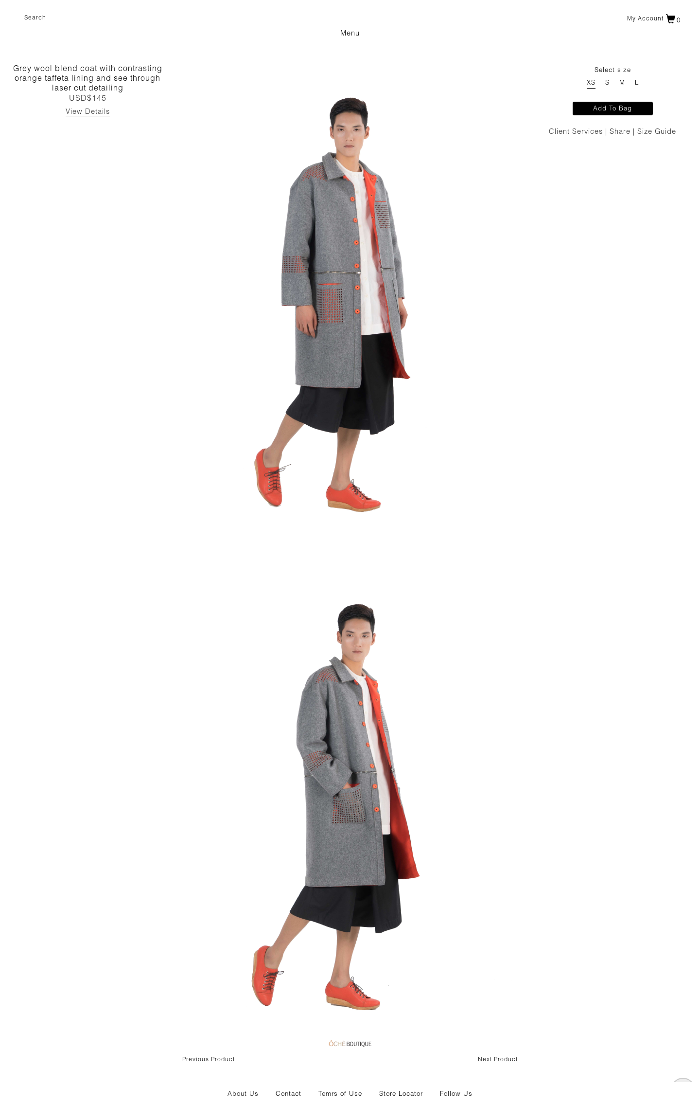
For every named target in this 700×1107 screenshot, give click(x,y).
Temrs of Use (340, 1094)
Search (35, 18)
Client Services (577, 132)
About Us (243, 1094)
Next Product (498, 1060)
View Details (88, 112)
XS (591, 83)
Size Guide (656, 132)
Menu (350, 33)
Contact (288, 1094)
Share (621, 132)
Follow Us (456, 1094)
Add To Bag (612, 109)
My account (645, 19)
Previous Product (208, 1060)
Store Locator (401, 1094)
